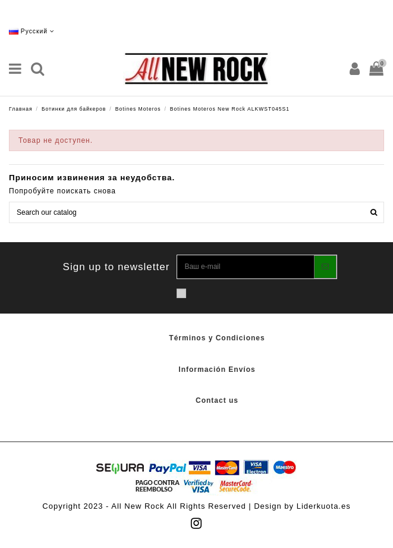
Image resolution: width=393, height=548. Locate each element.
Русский (32, 31)
